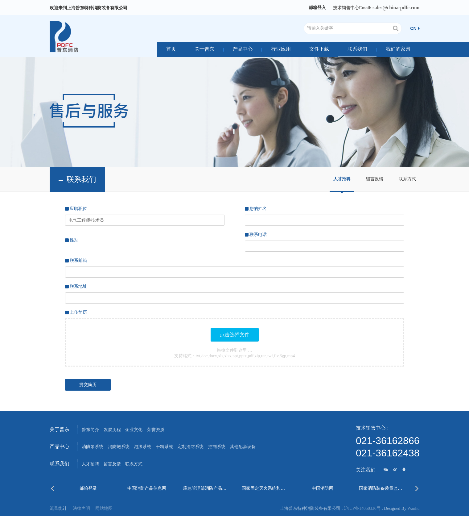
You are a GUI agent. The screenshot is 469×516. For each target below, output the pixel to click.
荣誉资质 (155, 429)
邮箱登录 (88, 488)
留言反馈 (374, 179)
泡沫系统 (142, 446)
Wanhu (413, 508)
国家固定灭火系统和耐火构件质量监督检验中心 (264, 488)
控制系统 (216, 446)
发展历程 (112, 429)
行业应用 (281, 49)
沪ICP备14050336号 (362, 508)
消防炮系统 (119, 446)
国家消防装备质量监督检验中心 (381, 488)
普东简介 (90, 429)
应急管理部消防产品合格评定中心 (205, 488)
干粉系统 (164, 446)
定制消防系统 (191, 446)
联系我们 (357, 49)
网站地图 (104, 508)
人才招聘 (342, 179)
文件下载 (319, 49)
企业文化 (133, 429)
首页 (171, 49)
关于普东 (204, 49)
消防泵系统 (92, 446)
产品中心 (243, 49)
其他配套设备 (243, 446)
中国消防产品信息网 (146, 488)
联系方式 (407, 179)
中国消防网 (322, 488)
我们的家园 (398, 49)
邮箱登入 (317, 7)
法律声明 (84, 508)
